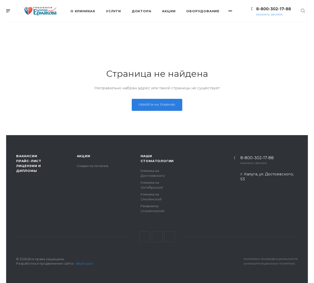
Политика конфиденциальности (271, 259)
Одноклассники (169, 237)
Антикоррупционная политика (269, 263)
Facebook (157, 237)
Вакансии (26, 156)
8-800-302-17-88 (273, 9)
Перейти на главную (157, 104)
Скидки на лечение (92, 166)
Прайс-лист (28, 161)
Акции (83, 156)
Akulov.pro (84, 263)
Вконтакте (144, 237)
